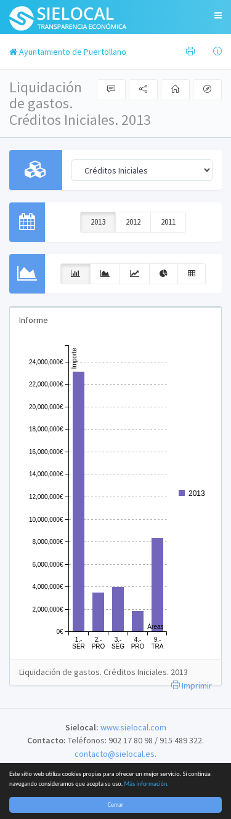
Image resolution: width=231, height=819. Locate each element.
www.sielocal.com (133, 727)
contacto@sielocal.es (115, 753)
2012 (133, 222)
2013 (98, 222)
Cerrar (116, 805)
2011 (168, 222)
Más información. (146, 784)
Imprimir (191, 685)
